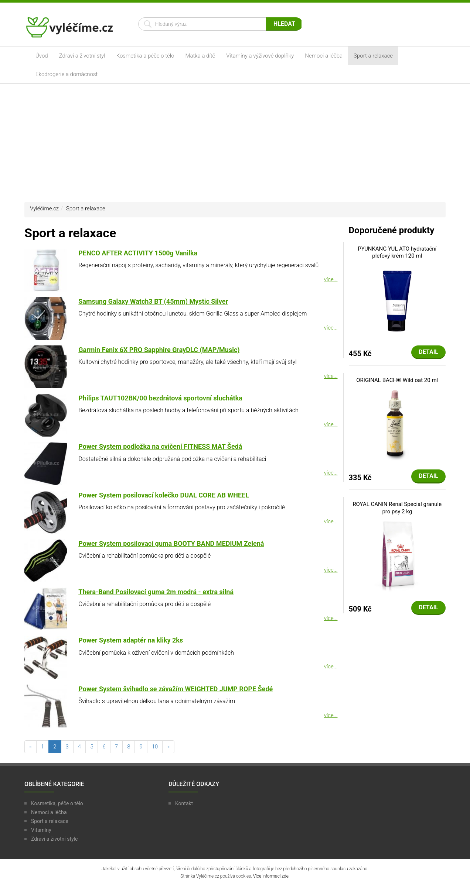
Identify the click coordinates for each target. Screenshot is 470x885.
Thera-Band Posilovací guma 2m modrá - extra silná (156, 592)
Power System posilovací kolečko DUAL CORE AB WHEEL (163, 495)
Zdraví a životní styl (82, 55)
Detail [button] (428, 351)
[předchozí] (30, 746)
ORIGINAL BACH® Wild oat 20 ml (397, 380)
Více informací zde (271, 876)
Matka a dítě (200, 55)
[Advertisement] (235, 142)
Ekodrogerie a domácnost (66, 74)
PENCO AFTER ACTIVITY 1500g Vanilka (137, 253)
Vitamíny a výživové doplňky (260, 55)
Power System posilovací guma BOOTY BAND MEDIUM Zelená (171, 543)
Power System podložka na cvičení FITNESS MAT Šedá (160, 446)
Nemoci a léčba (324, 55)
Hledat (284, 23)
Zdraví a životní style (54, 839)
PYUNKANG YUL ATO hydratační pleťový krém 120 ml (397, 252)
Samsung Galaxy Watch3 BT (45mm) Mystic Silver (153, 301)
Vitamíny (41, 830)
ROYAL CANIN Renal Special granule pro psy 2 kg (397, 508)
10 (155, 746)
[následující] (168, 746)
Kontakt (184, 803)
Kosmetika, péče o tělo (57, 803)
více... (331, 279)
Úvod (41, 55)
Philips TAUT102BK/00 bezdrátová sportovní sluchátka (160, 398)
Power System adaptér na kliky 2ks (130, 640)
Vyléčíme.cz (44, 208)
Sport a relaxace (373, 55)
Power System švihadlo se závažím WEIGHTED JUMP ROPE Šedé (175, 689)
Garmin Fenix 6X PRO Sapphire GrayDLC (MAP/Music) (158, 350)
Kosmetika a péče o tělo (145, 55)
